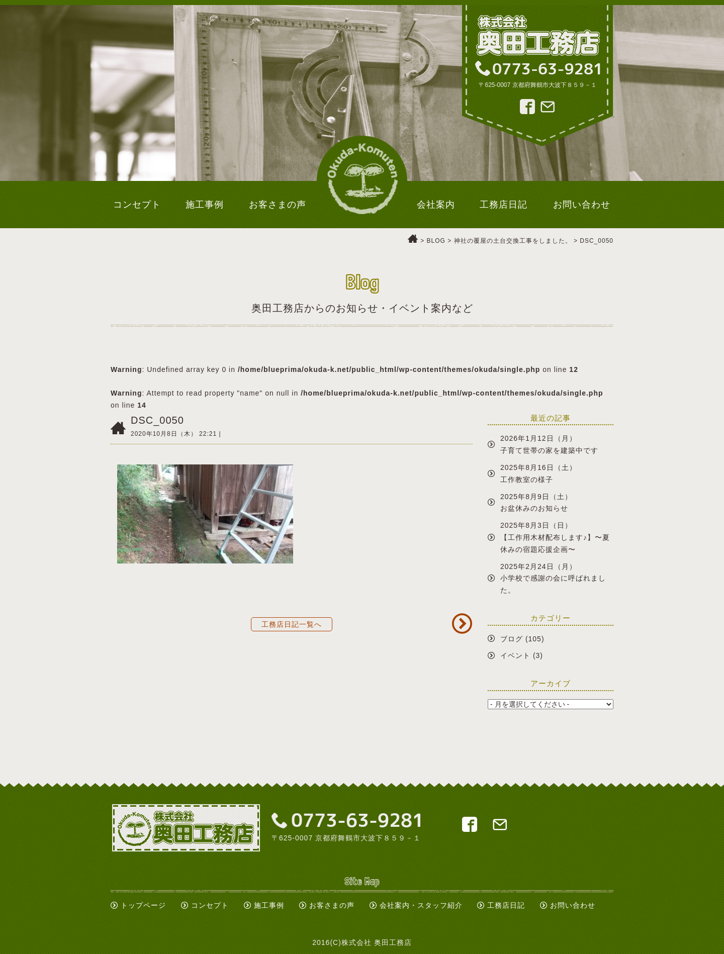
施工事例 (269, 905)
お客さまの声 (331, 905)
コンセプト (210, 905)
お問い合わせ (572, 905)
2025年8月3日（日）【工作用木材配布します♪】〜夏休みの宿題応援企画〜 (555, 537)
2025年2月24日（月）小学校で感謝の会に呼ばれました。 (553, 578)
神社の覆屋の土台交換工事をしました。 (513, 240)
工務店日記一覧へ (291, 624)
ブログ (511, 639)
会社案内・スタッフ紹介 (421, 905)
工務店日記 (506, 905)
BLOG (436, 240)
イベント (515, 655)
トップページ (143, 905)
